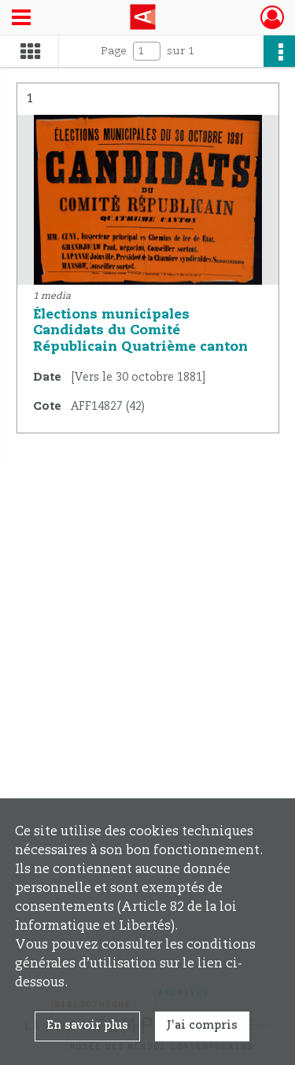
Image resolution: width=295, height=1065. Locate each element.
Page (114, 51)
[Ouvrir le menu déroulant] (21, 18)
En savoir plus (87, 1025)
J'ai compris (202, 1025)
